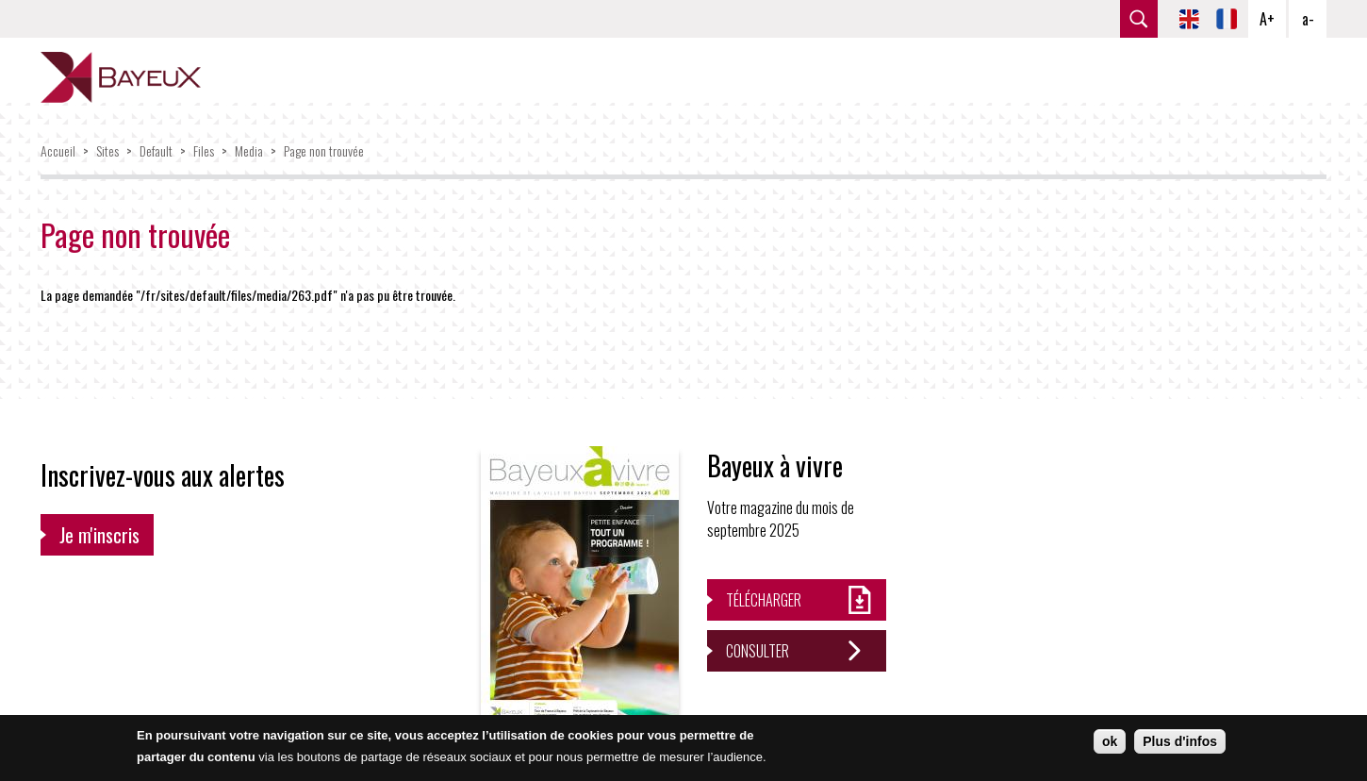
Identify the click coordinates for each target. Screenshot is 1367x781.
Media (249, 150)
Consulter (757, 651)
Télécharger (763, 600)
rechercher (1139, 19)
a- (1308, 19)
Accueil (58, 150)
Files (203, 150)
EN (1189, 19)
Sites (107, 150)
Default (156, 150)
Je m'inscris (99, 535)
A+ (1267, 19)
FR (1226, 19)
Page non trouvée (324, 150)
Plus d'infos (1180, 741)
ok (1109, 741)
